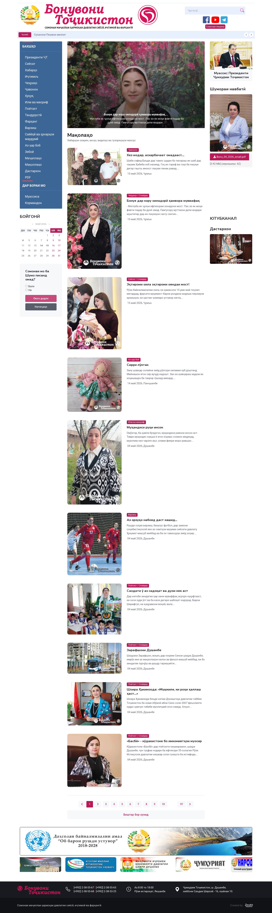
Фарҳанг (31, 121)
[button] (73, 84)
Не (30, 290)
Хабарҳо (31, 70)
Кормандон (33, 203)
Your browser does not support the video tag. (231, 190)
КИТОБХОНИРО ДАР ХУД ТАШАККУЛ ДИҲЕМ (61, 34)
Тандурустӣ (33, 115)
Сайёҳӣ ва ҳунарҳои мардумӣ (39, 136)
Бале (31, 286)
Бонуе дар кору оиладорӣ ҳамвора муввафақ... (136, 114)
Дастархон (33, 171)
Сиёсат (30, 64)
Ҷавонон (31, 89)
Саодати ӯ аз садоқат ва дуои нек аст (157, 591)
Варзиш (30, 128)
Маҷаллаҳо (33, 158)
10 (163, 804)
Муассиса (32, 196)
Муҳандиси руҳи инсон (145, 427)
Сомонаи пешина (215, 26)
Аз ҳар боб (32, 145)
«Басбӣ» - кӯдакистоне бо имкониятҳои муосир (164, 741)
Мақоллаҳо (33, 164)
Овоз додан (41, 298)
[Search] (212, 11)
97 (181, 804)
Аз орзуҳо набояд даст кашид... (152, 520)
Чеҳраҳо (31, 83)
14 (41, 245)
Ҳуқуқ (29, 96)
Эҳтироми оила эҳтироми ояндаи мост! (158, 284)
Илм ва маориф (36, 102)
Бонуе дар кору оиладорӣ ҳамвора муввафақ (163, 200)
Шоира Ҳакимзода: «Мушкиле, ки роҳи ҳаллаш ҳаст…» (164, 691)
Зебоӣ (29, 152)
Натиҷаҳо (41, 306)
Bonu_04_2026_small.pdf (229, 156)
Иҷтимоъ (31, 76)
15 (47, 245)
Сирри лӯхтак (137, 365)
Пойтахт (31, 108)
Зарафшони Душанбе (144, 650)
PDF (28, 177)
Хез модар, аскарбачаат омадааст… (155, 155)
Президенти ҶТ (36, 57)
